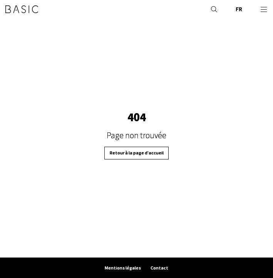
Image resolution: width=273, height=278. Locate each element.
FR (239, 9)
